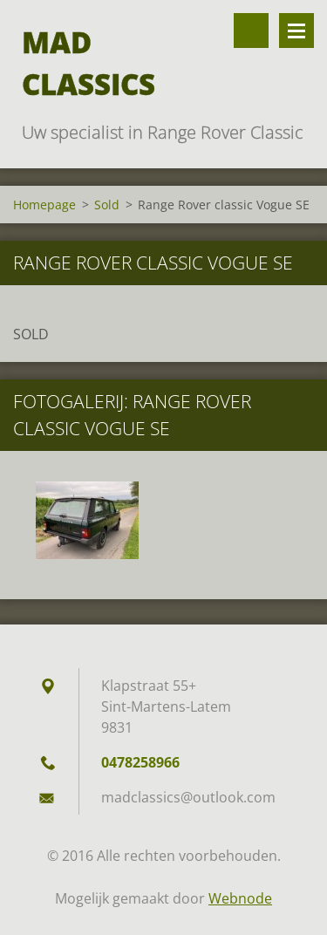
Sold (106, 204)
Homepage (44, 204)
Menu (296, 30)
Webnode (240, 898)
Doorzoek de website (251, 30)
